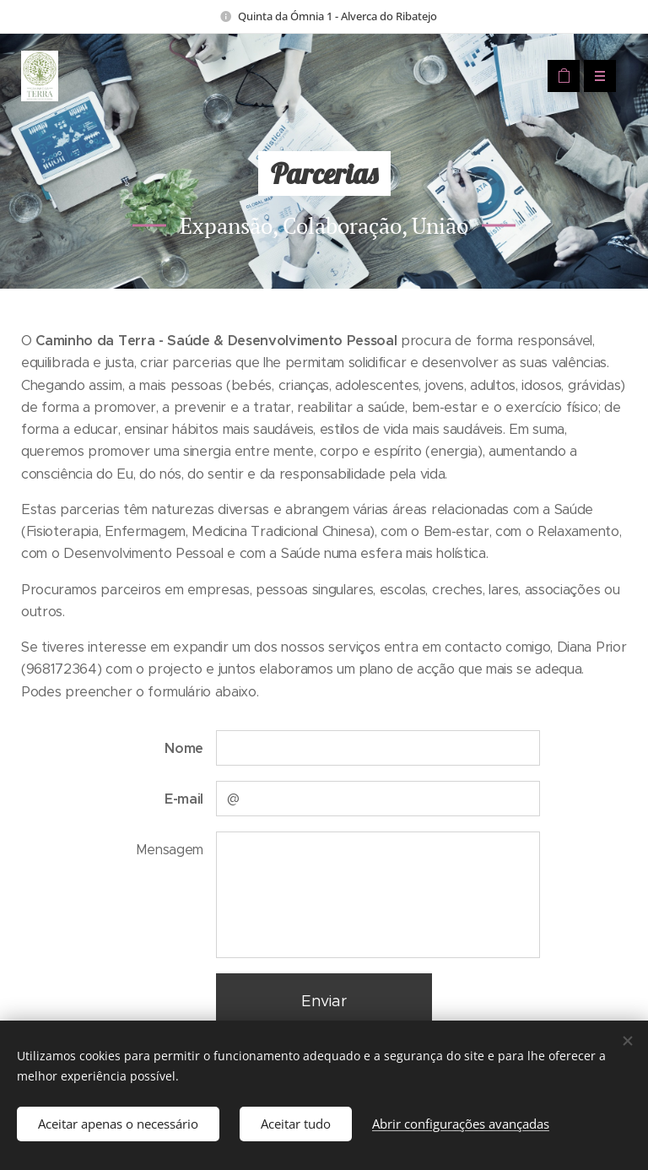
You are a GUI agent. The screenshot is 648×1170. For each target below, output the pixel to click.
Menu (594, 76)
